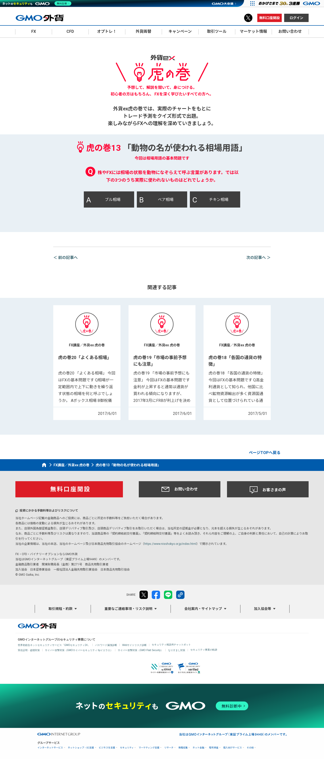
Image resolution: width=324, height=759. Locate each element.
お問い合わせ (180, 489)
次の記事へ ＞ (258, 257)
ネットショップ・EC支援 (81, 747)
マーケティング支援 (149, 747)
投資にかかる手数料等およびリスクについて (49, 510)
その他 (250, 747)
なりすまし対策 (176, 650)
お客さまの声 (268, 490)
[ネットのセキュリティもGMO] (37, 3)
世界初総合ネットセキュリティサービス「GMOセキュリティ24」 (54, 645)
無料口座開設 (269, 18)
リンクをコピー (180, 595)
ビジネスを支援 (107, 747)
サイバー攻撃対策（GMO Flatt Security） (140, 650)
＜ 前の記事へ (65, 257)
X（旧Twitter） (248, 18)
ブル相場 (103, 200)
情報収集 (183, 747)
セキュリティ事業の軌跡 (203, 649)
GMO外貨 (37, 626)
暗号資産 (213, 747)
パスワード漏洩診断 (106, 645)
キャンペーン (180, 31)
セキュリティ (127, 747)
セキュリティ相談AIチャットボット (171, 644)
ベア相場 (156, 200)
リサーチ (168, 747)
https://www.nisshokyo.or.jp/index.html (170, 544)
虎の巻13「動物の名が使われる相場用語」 (128, 465)
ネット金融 (198, 747)
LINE (168, 595)
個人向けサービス (232, 747)
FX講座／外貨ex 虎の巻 (71, 465)
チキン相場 (210, 200)
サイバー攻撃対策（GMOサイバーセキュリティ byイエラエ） (79, 650)
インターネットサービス (50, 747)
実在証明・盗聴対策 (29, 650)
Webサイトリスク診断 (134, 645)
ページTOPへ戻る (265, 452)
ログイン (296, 18)
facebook (156, 595)
